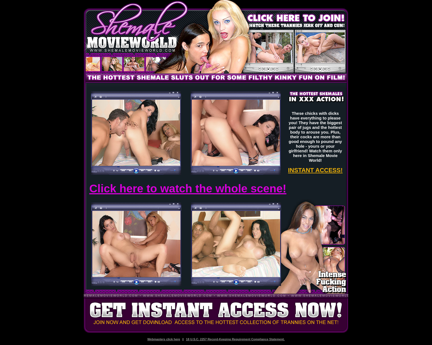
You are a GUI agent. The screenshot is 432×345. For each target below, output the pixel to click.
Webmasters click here (163, 339)
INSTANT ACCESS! (315, 170)
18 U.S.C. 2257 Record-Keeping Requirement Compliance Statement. (235, 339)
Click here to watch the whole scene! (187, 188)
